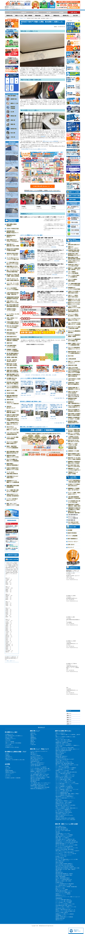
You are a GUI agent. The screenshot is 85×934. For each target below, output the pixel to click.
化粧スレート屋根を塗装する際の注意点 (63, 773)
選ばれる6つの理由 (9, 737)
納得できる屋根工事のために (61, 751)
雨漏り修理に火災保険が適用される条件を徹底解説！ (65, 818)
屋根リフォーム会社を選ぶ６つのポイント (63, 806)
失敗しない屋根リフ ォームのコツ (62, 760)
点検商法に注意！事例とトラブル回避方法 (63, 743)
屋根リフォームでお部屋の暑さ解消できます (64, 879)
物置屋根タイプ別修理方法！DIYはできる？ (39, 771)
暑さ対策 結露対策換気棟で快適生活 (63, 878)
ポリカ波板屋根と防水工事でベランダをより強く (40, 784)
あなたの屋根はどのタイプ (60, 826)
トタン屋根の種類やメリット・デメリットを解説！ (65, 769)
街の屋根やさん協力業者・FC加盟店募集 (13, 777)
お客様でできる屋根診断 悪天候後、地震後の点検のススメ (67, 808)
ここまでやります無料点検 (35, 755)
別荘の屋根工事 (33, 781)
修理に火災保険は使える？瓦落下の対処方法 (64, 812)
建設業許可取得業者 (9, 770)
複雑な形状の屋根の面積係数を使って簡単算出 (64, 873)
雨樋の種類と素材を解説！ (35, 780)
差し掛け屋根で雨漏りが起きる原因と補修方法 (64, 865)
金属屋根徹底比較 (59, 898)
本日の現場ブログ (9, 756)
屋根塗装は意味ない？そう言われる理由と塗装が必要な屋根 (67, 842)
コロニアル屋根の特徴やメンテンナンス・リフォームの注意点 (67, 783)
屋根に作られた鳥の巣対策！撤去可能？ (38, 778)
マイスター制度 (8, 744)
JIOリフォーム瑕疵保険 (10, 741)
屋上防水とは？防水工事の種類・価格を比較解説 (65, 849)
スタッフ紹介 (8, 767)
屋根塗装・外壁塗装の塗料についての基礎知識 (64, 916)
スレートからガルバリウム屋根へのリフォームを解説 (65, 782)
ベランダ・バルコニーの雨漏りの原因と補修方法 (65, 852)
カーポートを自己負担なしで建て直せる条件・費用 (40, 768)
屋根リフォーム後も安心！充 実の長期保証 (13, 742)
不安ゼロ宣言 (8, 740)
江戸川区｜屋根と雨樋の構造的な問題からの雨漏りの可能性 (46, 375)
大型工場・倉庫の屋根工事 (35, 765)
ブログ (24, 18)
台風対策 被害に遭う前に (35, 761)
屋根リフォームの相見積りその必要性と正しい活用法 (65, 736)
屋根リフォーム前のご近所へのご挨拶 (63, 739)
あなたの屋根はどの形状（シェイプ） (63, 860)
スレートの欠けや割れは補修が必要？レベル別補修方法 (66, 767)
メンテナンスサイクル (60, 738)
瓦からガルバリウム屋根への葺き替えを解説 (64, 790)
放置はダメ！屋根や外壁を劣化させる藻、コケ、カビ (65, 909)
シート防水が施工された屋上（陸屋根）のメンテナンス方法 (67, 847)
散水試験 (43, 136)
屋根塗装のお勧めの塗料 (60, 918)
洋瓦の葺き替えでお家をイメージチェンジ (63, 908)
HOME (21, 18)
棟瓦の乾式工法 (58, 799)
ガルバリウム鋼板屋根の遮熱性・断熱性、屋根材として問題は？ (67, 793)
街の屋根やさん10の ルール (10, 738)
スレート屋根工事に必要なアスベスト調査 (63, 885)
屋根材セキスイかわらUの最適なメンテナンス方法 (65, 776)
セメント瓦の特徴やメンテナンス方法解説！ (64, 902)
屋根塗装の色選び (59, 754)
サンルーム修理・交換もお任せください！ (38, 772)
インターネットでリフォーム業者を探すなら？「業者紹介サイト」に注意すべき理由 (68, 746)
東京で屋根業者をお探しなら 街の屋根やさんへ (14, 735)
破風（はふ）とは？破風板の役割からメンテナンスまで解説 (67, 859)
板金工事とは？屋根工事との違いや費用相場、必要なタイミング (67, 749)
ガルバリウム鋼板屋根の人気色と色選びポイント (65, 795)
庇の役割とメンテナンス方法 (61, 856)
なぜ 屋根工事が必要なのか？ (61, 757)
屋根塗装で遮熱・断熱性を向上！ (62, 756)
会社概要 (61, 12)
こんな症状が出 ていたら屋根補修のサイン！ (64, 809)
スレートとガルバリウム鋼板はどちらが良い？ (64, 780)
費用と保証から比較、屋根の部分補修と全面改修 (65, 763)
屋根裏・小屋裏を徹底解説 (60, 876)
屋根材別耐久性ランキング (60, 895)
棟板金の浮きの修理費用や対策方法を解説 (63, 750)
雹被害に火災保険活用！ (60, 816)
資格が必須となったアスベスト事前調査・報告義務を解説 (66, 886)
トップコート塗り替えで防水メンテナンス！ (64, 855)
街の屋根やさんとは (9, 734)
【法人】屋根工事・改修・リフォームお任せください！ (41, 782)
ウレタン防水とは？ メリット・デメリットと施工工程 (66, 853)
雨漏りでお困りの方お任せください (37, 758)
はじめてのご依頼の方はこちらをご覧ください (39, 751)
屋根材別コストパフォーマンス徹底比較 (63, 893)
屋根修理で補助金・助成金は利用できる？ (38, 785)
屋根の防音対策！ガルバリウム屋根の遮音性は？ (65, 796)
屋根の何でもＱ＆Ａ (9, 758)
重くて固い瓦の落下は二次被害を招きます (63, 810)
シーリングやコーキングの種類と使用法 (63, 892)
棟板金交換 (37, 15)
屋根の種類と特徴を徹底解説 (61, 827)
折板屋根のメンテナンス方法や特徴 (62, 770)
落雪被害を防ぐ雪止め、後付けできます (63, 803)
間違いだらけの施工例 (60, 753)
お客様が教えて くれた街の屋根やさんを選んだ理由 (15, 759)
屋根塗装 (32, 735)
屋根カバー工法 (19, 15)
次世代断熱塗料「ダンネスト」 (61, 915)
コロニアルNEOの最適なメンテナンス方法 (63, 785)
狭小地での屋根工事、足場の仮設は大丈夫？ (64, 777)
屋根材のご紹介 (58, 870)
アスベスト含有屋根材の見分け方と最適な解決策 (65, 883)
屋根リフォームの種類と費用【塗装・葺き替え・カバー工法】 (67, 764)
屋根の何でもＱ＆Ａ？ (60, 919)
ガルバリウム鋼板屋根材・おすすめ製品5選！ (64, 786)
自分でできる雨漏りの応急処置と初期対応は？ (64, 863)
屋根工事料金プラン (34, 754)
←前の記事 (27, 375)
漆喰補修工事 (33, 737)
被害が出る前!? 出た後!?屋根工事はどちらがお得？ (65, 759)
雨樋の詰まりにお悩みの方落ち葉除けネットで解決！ (40, 777)
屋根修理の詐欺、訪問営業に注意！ (62, 742)
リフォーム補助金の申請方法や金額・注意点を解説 (40, 787)
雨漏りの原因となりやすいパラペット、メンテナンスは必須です (67, 850)
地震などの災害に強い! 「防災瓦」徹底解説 (64, 802)
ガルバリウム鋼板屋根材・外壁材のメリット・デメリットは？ (67, 789)
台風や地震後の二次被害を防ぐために (63, 813)
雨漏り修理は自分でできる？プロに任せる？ (64, 836)
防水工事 (75, 15)
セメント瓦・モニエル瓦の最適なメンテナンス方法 (65, 903)
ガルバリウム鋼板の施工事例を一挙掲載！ (63, 779)
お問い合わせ (74, 12)
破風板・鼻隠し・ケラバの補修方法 (62, 837)
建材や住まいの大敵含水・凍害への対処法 (63, 880)
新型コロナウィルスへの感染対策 (50, 141)
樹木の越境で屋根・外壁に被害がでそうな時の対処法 (65, 805)
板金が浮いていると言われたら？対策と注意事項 (65, 747)
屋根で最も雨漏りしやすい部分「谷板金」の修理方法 (65, 869)
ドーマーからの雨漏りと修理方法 (62, 912)
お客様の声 (23, 12)
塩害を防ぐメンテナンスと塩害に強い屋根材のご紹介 (65, 911)
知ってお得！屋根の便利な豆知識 (62, 829)
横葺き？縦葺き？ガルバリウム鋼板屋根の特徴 (64, 787)
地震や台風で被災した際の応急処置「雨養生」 (64, 875)
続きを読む (53, 246)
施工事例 (49, 12)
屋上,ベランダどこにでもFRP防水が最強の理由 (64, 846)
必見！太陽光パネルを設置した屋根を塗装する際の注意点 (66, 772)
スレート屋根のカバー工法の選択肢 (62, 766)
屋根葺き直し (66, 15)
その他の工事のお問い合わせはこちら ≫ (42, 186)
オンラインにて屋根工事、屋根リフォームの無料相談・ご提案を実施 (68, 735)
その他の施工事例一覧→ (59, 398)
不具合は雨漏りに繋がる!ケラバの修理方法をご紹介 (65, 839)
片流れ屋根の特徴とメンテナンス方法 (63, 833)
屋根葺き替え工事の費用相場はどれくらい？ (39, 788)
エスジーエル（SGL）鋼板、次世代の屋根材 (64, 901)
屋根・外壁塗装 (28, 15)
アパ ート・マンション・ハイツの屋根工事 (38, 767)
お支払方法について (9, 745)
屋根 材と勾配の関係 (59, 862)
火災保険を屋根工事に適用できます (37, 764)
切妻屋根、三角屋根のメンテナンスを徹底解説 (64, 834)
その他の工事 (33, 744)
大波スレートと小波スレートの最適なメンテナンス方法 (66, 906)
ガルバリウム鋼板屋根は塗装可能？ (62, 792)
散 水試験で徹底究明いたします (36, 759)
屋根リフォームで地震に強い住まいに (37, 762)
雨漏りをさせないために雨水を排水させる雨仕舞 (65, 866)
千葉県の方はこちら (42, 372)
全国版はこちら (58, 372)
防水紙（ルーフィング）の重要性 (62, 889)
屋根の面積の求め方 (59, 872)
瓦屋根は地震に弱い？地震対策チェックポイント (65, 800)
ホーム (11, 12)
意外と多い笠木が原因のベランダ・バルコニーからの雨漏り (67, 844)
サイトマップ (8, 776)
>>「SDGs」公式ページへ (10, 660)
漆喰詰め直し (56, 15)
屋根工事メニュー (34, 752)
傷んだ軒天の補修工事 (60, 857)
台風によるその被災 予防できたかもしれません (64, 815)
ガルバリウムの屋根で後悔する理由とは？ (63, 899)
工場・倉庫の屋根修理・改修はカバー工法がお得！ (40, 774)
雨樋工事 (47, 15)
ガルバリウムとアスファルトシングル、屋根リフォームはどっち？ (68, 896)
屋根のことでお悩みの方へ (60, 733)
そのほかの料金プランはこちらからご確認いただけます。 (34, 149)
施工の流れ (36, 12)
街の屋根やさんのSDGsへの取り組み (12, 747)
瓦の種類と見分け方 (59, 882)
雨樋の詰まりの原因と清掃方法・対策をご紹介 (39, 775)
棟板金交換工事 (33, 738)
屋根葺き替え (9, 15)
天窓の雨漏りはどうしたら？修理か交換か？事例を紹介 (66, 840)
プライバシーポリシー (10, 773)
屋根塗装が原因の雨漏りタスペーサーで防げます (65, 843)
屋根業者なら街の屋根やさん (11, 772)
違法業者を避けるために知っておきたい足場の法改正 (65, 819)
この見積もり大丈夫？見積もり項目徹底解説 (64, 741)
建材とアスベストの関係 (60, 888)
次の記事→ (54, 375)
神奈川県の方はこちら (26, 372)
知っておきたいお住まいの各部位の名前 (63, 830)
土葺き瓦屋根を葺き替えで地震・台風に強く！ (64, 905)
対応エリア (8, 769)
